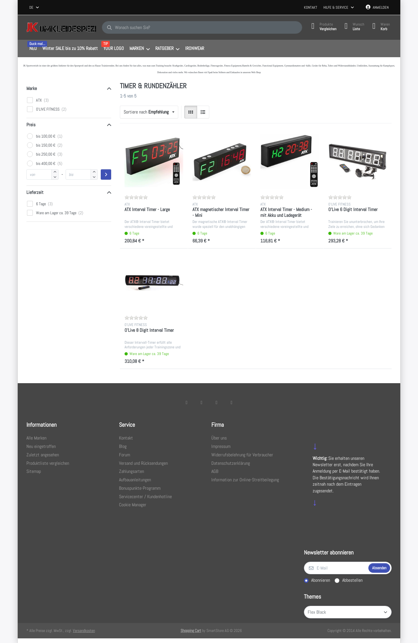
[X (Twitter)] (201, 402)
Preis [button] (30, 125)
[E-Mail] (335, 568)
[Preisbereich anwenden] (106, 174)
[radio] (190, 112)
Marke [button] (31, 88)
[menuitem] (32, 48)
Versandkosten (84, 630)
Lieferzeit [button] (35, 192)
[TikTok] (216, 402)
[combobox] (34, 7)
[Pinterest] (231, 402)
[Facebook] (186, 402)
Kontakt (310, 7)
